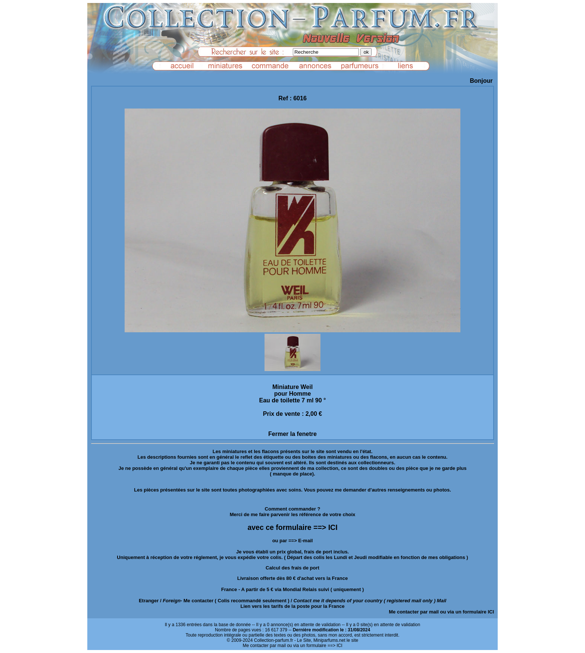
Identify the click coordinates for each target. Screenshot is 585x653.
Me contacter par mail (414, 612)
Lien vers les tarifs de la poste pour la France (293, 606)
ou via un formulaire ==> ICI (314, 645)
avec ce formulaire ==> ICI (292, 527)
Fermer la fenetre (292, 434)
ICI (491, 612)
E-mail (305, 540)
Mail (441, 600)
